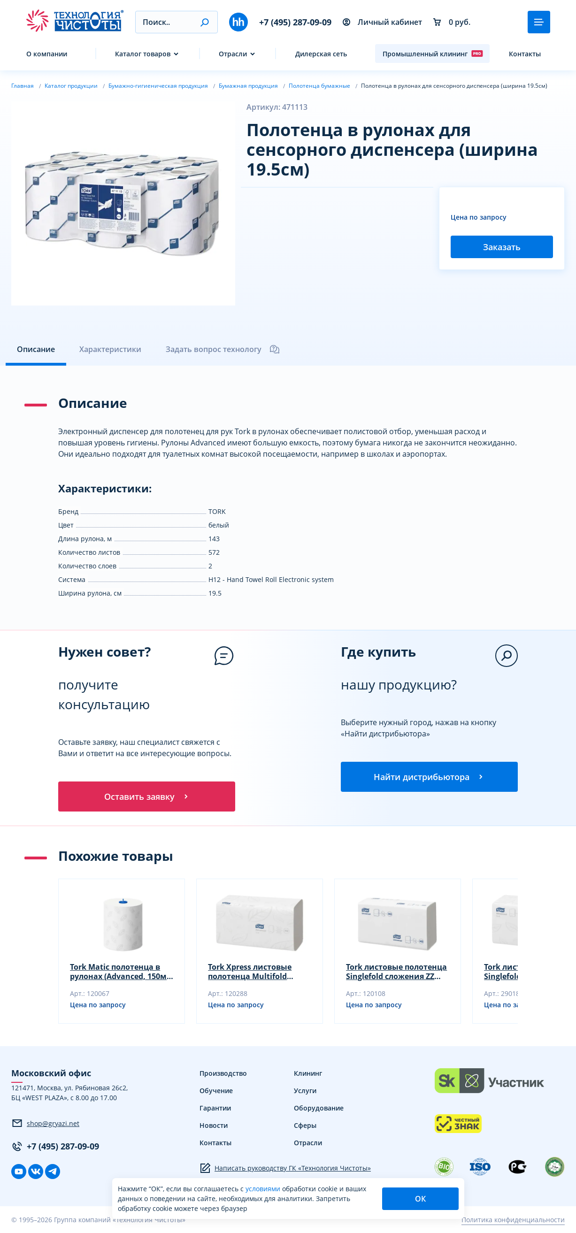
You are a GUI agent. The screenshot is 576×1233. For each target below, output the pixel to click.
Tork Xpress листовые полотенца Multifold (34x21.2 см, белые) (250, 971)
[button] (204, 22)
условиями (264, 1188)
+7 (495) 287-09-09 (295, 22)
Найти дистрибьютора (429, 776)
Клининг (308, 1073)
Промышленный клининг (433, 53)
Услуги (305, 1090)
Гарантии (215, 1107)
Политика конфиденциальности (513, 1220)
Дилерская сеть (321, 53)
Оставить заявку (147, 796)
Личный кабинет (382, 22)
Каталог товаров (142, 53)
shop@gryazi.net (45, 1123)
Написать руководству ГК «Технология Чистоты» (285, 1168)
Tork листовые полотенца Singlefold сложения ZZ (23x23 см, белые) (396, 971)
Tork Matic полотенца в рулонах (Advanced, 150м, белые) (119, 971)
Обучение (216, 1090)
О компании (46, 53)
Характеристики (110, 349)
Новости (214, 1125)
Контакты (525, 53)
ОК (420, 1199)
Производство (223, 1073)
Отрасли (233, 53)
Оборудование (319, 1107)
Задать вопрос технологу (223, 349)
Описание (36, 349)
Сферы (305, 1125)
